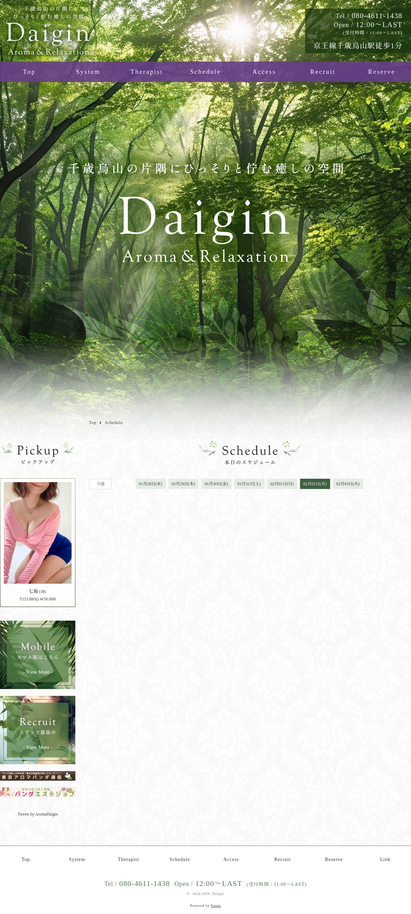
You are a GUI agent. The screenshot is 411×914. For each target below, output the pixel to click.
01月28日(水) (150, 483)
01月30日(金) (216, 483)
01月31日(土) (249, 483)
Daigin (218, 894)
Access (264, 71)
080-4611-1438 (369, 16)
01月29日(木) (183, 483)
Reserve (381, 71)
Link (385, 859)
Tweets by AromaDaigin (37, 814)
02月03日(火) (348, 483)
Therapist (146, 71)
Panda (216, 906)
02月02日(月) (315, 483)
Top (29, 71)
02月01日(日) (282, 483)
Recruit (323, 71)
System (88, 71)
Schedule (205, 71)
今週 (100, 483)
